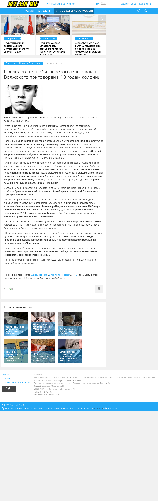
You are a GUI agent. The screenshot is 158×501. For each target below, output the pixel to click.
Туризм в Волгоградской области (74, 10)
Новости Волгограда (30, 63)
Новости (29, 10)
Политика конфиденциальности (16, 382)
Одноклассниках (39, 274)
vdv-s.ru (98, 408)
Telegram (65, 274)
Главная (5, 374)
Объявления (44, 10)
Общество (11, 63)
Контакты (6, 378)
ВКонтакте (54, 274)
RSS (75, 274)
